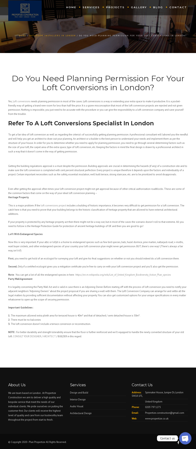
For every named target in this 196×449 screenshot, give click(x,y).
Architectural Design (81, 413)
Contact (178, 7)
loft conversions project (53, 205)
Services (91, 7)
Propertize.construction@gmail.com (164, 412)
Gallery (139, 7)
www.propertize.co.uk (156, 418)
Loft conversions (21, 101)
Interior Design (78, 399)
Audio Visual (76, 406)
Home (71, 7)
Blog (158, 7)
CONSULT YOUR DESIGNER (27, 336)
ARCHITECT (49, 336)
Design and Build (79, 392)
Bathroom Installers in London (52, 35)
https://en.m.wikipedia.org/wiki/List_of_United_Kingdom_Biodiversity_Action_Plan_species (123, 274)
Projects (115, 7)
